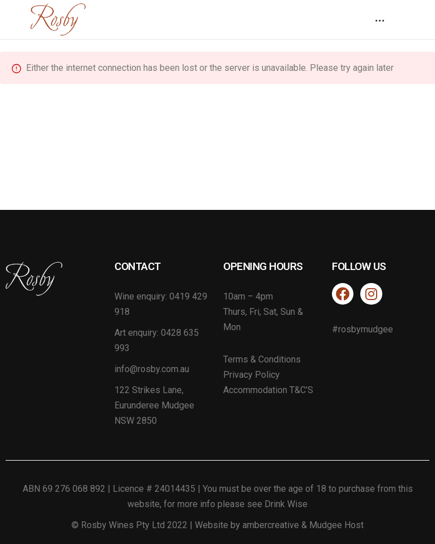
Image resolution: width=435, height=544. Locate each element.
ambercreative (270, 525)
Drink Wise (286, 504)
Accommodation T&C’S (268, 390)
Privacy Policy (251, 374)
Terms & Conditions (262, 359)
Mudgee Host (336, 525)
